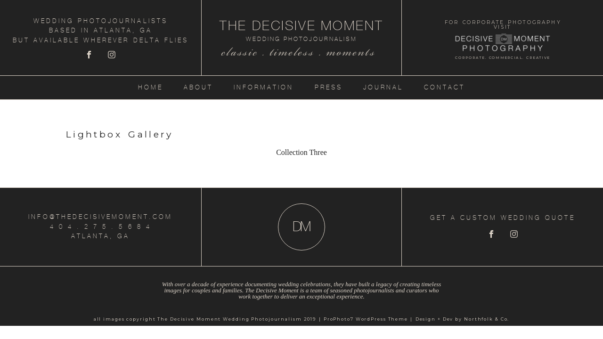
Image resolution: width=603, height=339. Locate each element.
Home (150, 87)
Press (328, 87)
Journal (383, 87)
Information (263, 87)
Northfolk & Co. (486, 319)
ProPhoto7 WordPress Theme (366, 319)
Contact (444, 87)
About (198, 87)
